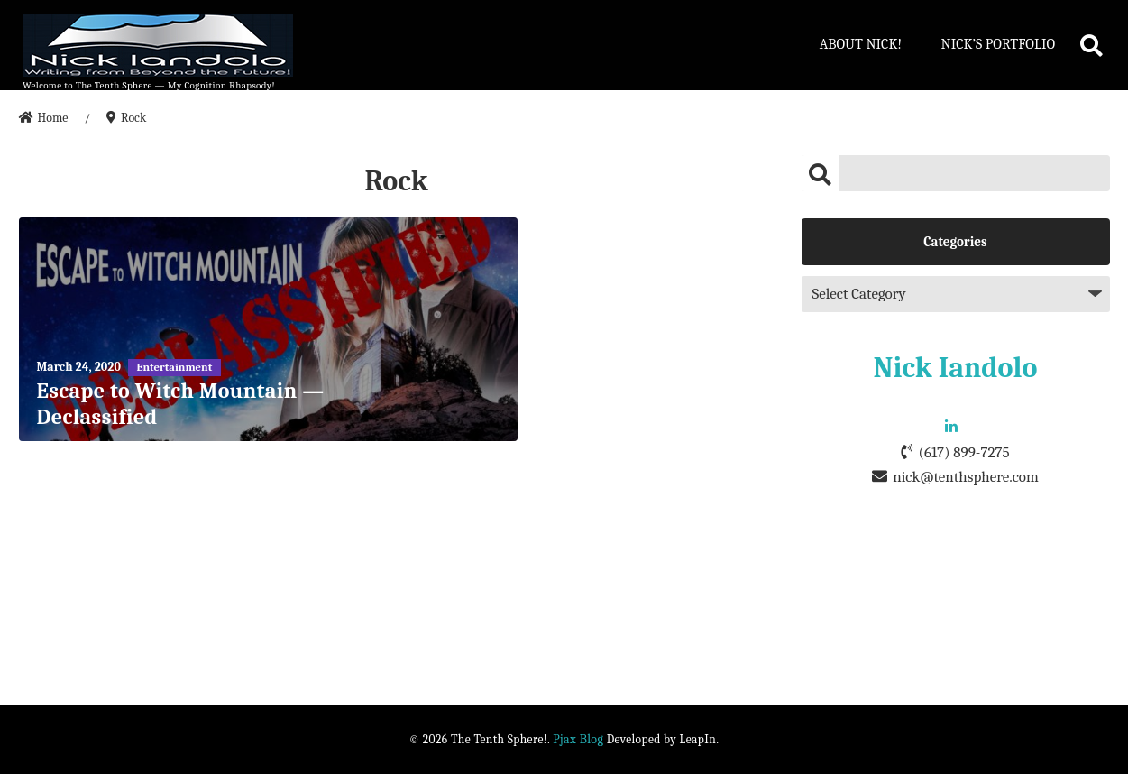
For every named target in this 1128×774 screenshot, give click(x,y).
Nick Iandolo (956, 367)
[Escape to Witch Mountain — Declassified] (268, 329)
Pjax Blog (578, 739)
